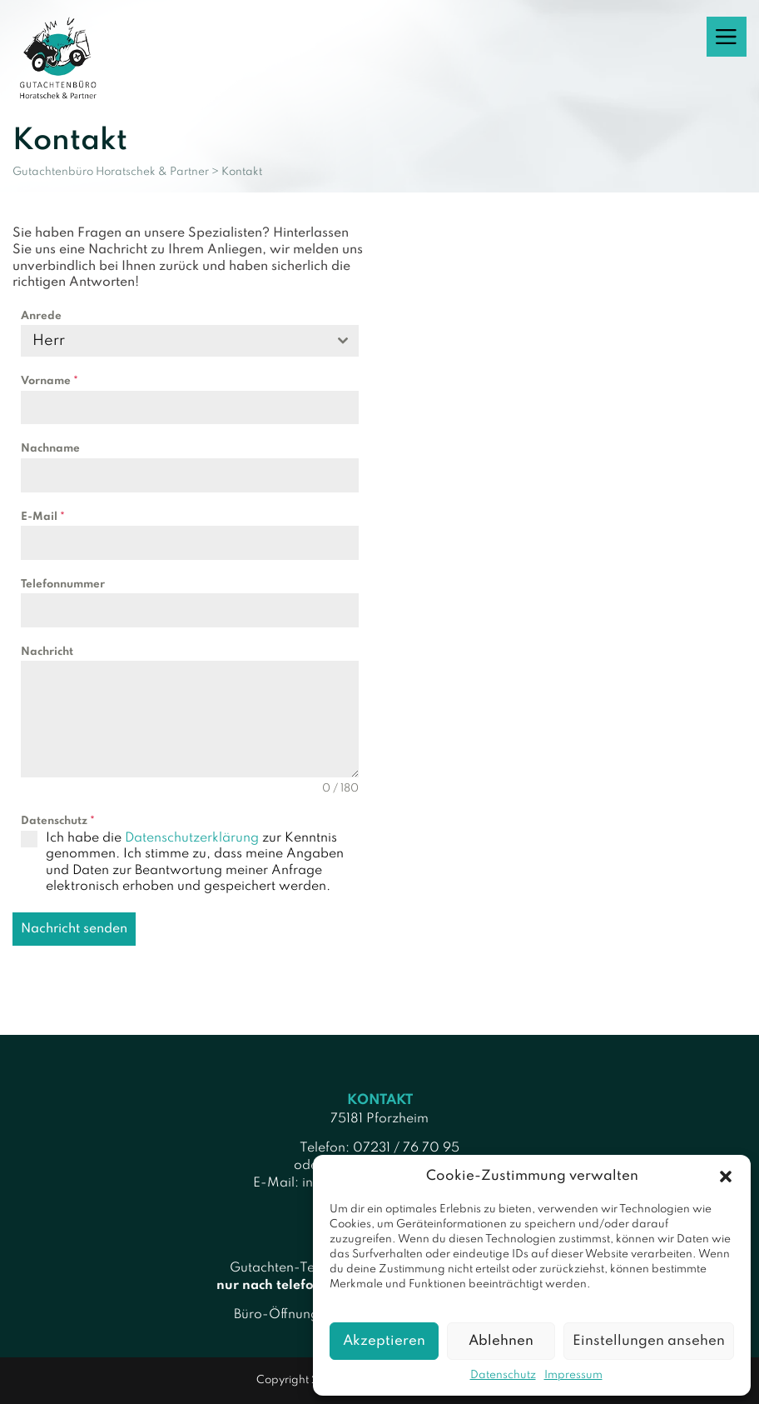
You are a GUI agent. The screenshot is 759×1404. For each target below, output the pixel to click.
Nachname (50, 448)
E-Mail (43, 517)
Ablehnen (501, 1341)
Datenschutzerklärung (192, 838)
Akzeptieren (384, 1341)
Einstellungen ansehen (649, 1341)
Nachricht (47, 652)
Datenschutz (503, 1375)
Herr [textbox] (48, 340)
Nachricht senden (74, 929)
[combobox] (190, 341)
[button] (725, 1176)
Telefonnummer (63, 584)
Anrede (41, 316)
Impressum (573, 1375)
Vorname (49, 381)
